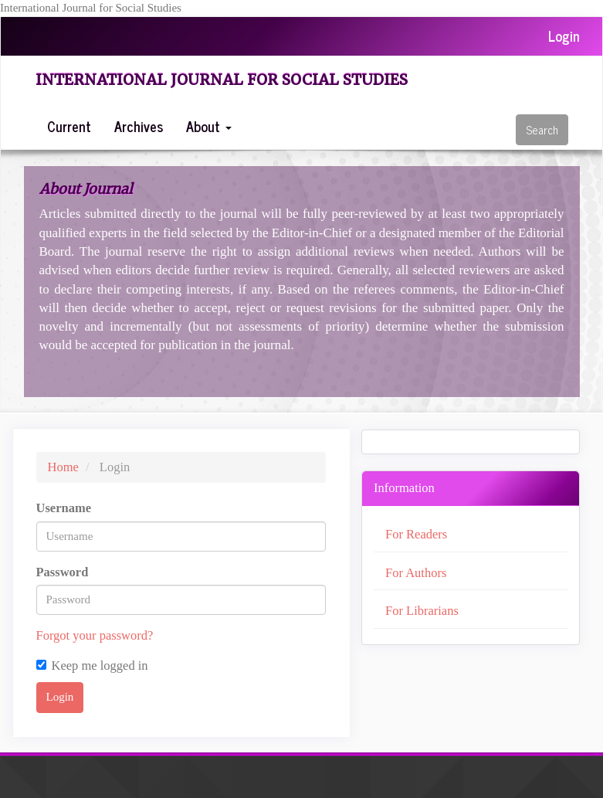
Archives (138, 126)
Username (63, 508)
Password (62, 572)
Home (63, 467)
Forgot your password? (95, 635)
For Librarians (422, 610)
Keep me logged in (92, 665)
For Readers (416, 534)
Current (69, 126)
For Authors (415, 572)
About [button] (209, 126)
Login (564, 35)
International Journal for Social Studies (222, 79)
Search (542, 129)
